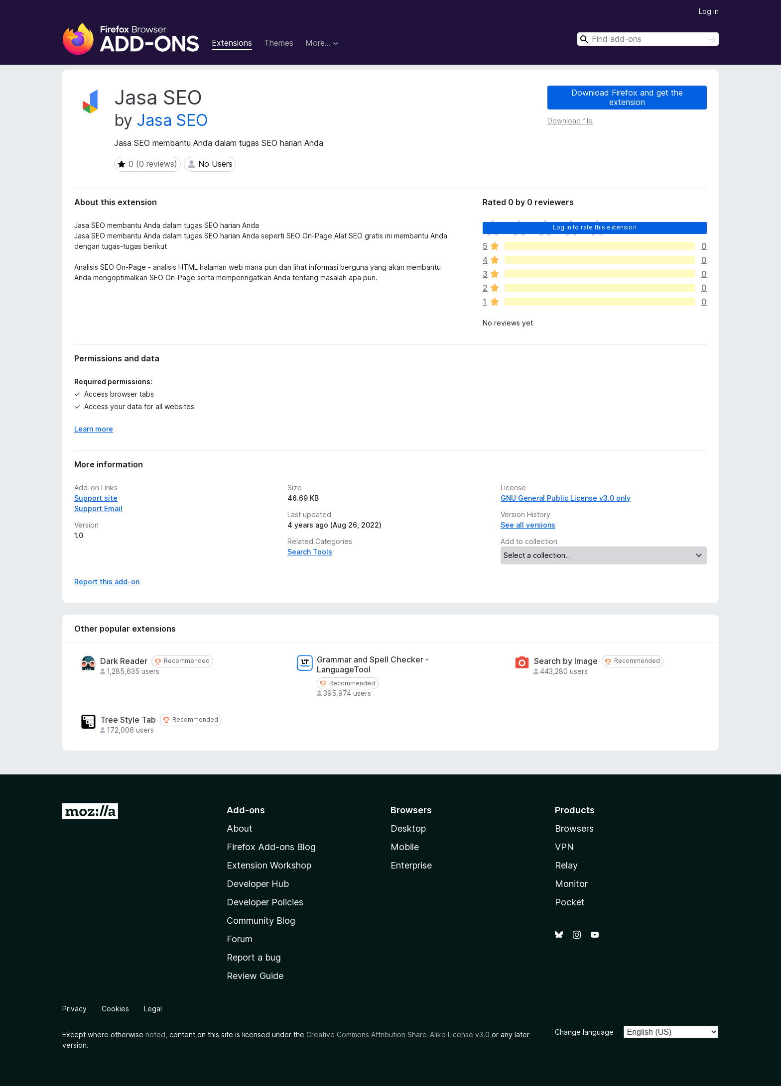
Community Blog (261, 920)
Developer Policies (265, 902)
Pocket (570, 902)
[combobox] (648, 39)
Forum (240, 939)
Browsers (574, 828)
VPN (564, 847)
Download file (570, 120)
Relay (566, 865)
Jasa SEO (172, 120)
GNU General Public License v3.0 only (566, 498)
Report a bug (254, 957)
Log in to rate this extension (595, 227)
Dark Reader (123, 661)
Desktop (408, 828)
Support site (96, 498)
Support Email (98, 508)
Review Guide (255, 976)
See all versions (528, 525)
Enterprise (411, 865)
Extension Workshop (269, 865)
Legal (153, 1008)
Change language (584, 1032)
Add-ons (246, 810)
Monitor (571, 883)
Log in (709, 11)
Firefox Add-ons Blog (271, 847)
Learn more (93, 429)
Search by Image (566, 661)
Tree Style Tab (128, 720)
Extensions (232, 43)
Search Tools (309, 551)
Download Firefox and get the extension (627, 97)
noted (155, 1034)
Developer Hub (258, 883)
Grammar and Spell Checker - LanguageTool (373, 664)
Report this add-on (106, 581)
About (240, 828)
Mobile (404, 847)
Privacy (74, 1008)
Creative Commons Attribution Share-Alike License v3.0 (398, 1034)
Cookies (115, 1008)
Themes (278, 43)
